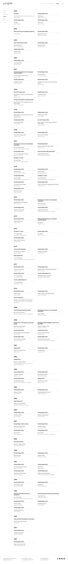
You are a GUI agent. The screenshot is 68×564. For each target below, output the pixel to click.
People (4, 12)
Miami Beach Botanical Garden (20, 202)
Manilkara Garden (42, 45)
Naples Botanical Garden (43, 153)
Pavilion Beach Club (18, 221)
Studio (4, 10)
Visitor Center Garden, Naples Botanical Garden (48, 184)
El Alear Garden (17, 171)
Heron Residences (18, 45)
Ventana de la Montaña (19, 210)
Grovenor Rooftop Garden (43, 332)
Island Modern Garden (43, 374)
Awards (4, 16)
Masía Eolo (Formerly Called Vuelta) (45, 146)
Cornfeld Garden (41, 350)
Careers (4, 22)
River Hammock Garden (19, 312)
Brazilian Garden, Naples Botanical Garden (47, 269)
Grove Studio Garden (18, 122)
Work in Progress (50, 3)
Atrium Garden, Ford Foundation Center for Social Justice (23, 102)
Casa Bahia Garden (18, 82)
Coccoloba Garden (42, 94)
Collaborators (6, 14)
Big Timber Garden (18, 191)
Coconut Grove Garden (19, 269)
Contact (63, 3)
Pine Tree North (17, 160)
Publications (5, 20)
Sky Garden (40, 222)
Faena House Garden (42, 114)
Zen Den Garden (41, 74)
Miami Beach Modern (42, 251)
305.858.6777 (45, 558)
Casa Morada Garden (18, 374)
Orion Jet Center (41, 203)
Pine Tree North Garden (43, 135)
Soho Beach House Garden (20, 184)
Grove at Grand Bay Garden (20, 135)
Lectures (4, 18)
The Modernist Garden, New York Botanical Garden (47, 82)
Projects (42, 3)
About (57, 3)
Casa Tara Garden (18, 63)
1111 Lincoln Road (18, 233)
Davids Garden (17, 293)
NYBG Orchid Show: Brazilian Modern (46, 293)
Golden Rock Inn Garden (19, 240)
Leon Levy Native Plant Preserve (21, 75)
